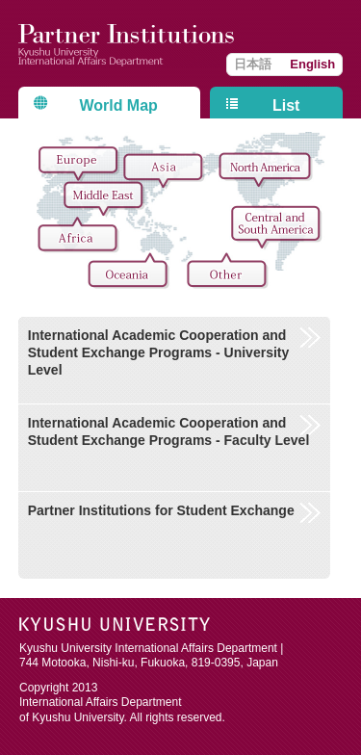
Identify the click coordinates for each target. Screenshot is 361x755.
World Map (118, 105)
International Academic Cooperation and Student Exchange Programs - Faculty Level (169, 431)
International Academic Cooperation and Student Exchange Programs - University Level (159, 352)
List (285, 105)
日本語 (252, 64)
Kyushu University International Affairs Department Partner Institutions (129, 43)
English (312, 64)
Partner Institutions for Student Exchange (161, 510)
